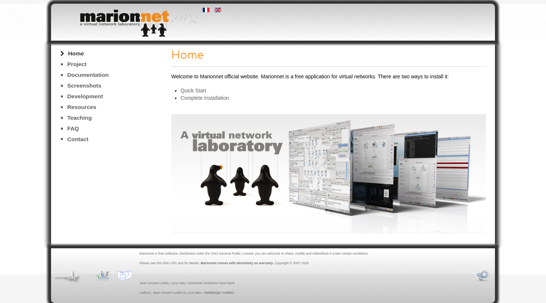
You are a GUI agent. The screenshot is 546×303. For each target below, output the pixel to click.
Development (85, 96)
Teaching (79, 118)
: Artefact (219, 293)
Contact (77, 139)
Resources (82, 107)
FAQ (73, 128)
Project (77, 64)
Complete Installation (205, 98)
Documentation (88, 75)
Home (76, 53)
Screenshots (84, 85)
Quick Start (193, 90)
